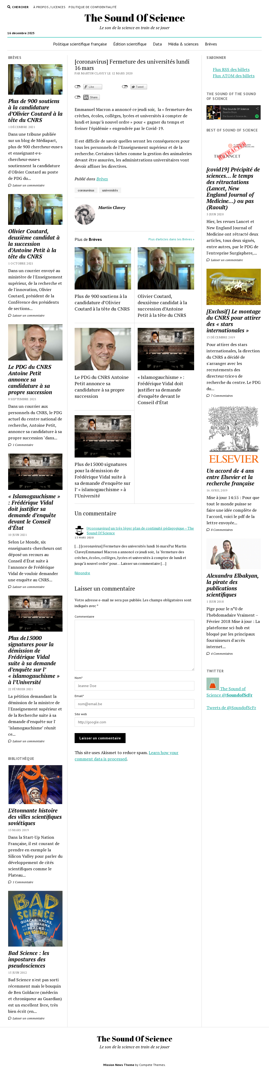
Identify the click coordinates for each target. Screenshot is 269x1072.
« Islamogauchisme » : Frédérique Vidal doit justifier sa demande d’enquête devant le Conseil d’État (34, 512)
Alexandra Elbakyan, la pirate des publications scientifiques (232, 585)
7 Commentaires (219, 396)
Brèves (211, 44)
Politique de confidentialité (92, 7)
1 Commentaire (20, 445)
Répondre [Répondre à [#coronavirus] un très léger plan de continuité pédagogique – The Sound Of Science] (82, 573)
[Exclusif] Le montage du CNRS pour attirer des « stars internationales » (233, 320)
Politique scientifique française (80, 44)
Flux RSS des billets (231, 69)
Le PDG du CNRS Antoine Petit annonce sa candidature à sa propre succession (30, 379)
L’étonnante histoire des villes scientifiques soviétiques (35, 816)
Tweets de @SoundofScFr (231, 707)
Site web (81, 714)
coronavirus (86, 190)
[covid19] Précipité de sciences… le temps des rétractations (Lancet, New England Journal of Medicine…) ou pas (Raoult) (233, 188)
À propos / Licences (49, 7)
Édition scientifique (130, 44)
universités (110, 190)
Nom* (78, 678)
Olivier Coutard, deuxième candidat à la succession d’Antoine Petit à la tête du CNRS (34, 244)
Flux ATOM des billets (234, 76)
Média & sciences (183, 44)
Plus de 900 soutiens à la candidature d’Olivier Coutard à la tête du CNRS (35, 110)
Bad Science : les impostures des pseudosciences (28, 959)
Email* (79, 696)
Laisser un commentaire (26, 185)
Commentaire (84, 616)
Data (157, 44)
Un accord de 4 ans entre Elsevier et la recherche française (230, 477)
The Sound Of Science (134, 17)
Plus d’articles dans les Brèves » (171, 239)
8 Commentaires (219, 530)
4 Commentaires (219, 654)
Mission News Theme (118, 1065)
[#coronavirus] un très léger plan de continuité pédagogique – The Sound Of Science (140, 530)
